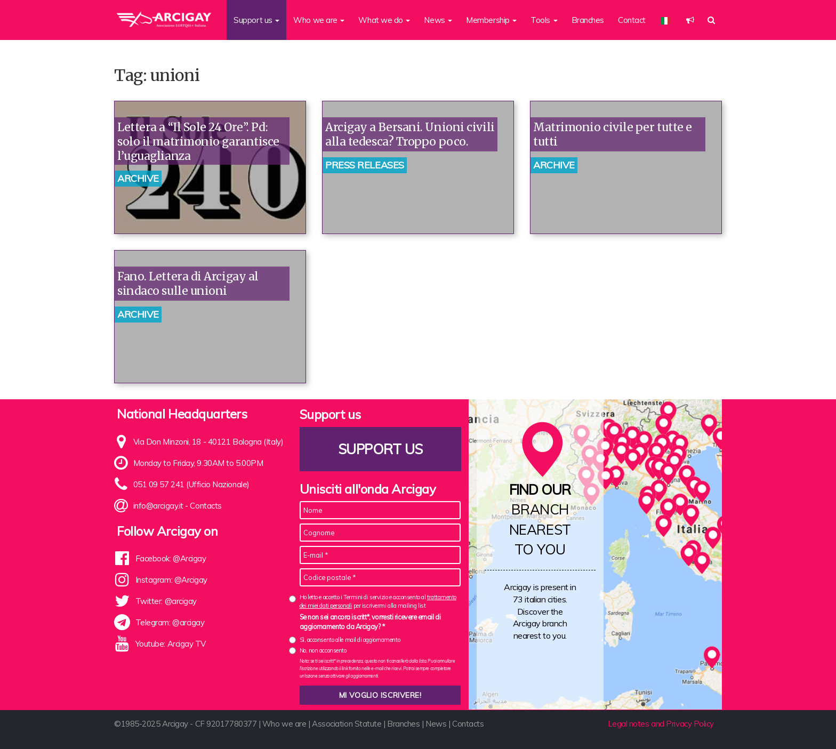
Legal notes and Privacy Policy (661, 724)
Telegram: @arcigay (170, 622)
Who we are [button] (318, 20)
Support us (380, 449)
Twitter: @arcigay (166, 601)
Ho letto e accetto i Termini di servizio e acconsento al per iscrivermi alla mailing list (378, 601)
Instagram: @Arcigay (171, 580)
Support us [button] (256, 20)
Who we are (284, 724)
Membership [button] (491, 20)
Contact (632, 20)
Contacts (205, 506)
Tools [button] (543, 20)
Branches (588, 20)
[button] (690, 20)
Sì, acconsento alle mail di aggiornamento (350, 639)
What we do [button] (384, 20)
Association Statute (346, 724)
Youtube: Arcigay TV (170, 644)
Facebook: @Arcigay (170, 558)
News (435, 724)
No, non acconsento (323, 650)
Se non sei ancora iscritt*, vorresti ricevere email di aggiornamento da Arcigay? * (370, 622)
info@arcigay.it (158, 506)
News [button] (438, 20)
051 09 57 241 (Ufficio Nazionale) (191, 484)
